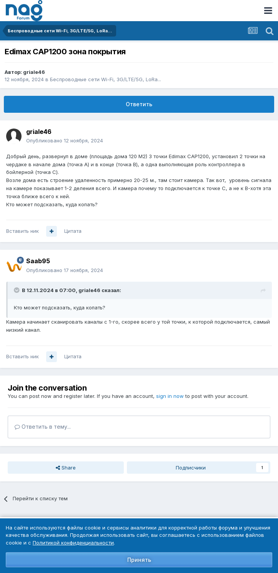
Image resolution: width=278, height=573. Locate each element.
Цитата (73, 231)
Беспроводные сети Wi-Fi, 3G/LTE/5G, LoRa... (105, 79)
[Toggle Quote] (17, 290)
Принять (139, 559)
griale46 (34, 72)
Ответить (139, 104)
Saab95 (38, 261)
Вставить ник (22, 231)
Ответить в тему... (43, 426)
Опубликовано (64, 140)
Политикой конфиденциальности (73, 543)
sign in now (170, 396)
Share (66, 467)
